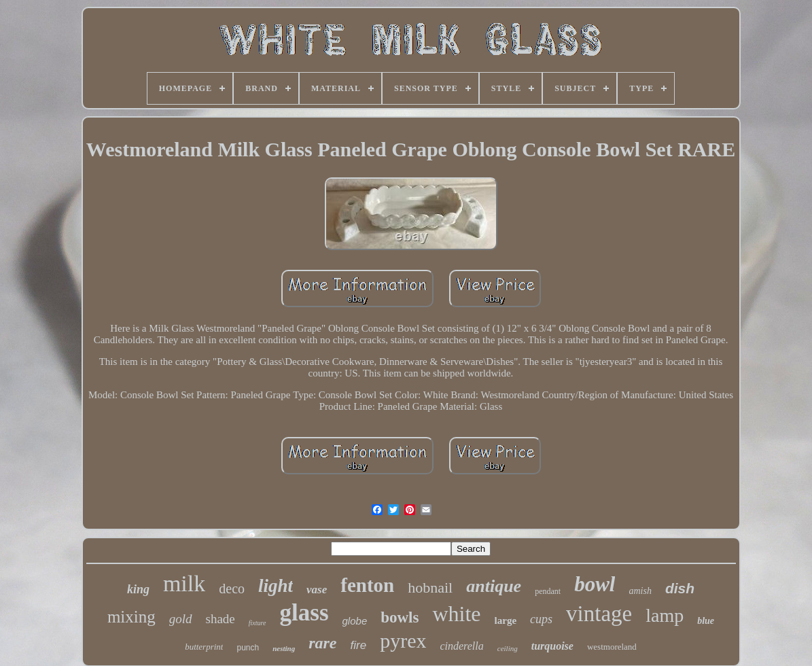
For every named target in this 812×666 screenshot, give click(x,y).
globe (355, 621)
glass (304, 612)
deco (232, 588)
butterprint (204, 647)
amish (640, 591)
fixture (257, 623)
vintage (599, 613)
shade (220, 619)
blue (705, 621)
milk (184, 583)
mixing (131, 617)
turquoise (552, 646)
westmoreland (612, 647)
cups (541, 619)
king (138, 589)
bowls (400, 617)
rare (322, 643)
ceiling (507, 648)
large (505, 620)
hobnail (430, 587)
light (275, 586)
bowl (594, 584)
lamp (665, 615)
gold (180, 619)
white (456, 613)
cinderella (461, 646)
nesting (283, 648)
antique (493, 586)
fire (359, 645)
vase (316, 589)
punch (247, 647)
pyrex (403, 640)
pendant (548, 591)
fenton (367, 585)
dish (679, 588)
